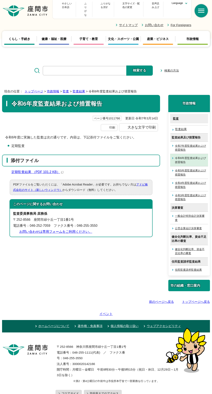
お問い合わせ (154, 17)
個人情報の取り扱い (125, 306)
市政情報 (192, 31)
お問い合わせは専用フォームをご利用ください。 (55, 224)
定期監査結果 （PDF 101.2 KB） (37, 164)
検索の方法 (171, 63)
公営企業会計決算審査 (188, 220)
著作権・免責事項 (90, 306)
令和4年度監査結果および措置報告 (190, 177)
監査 (66, 84)
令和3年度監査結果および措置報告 (190, 189)
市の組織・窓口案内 (185, 278)
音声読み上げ (153, 5)
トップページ (34, 84)
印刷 (112, 120)
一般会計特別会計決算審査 (190, 210)
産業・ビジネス (158, 31)
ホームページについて (53, 306)
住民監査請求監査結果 (188, 262)
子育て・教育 (88, 31)
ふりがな (93, 5)
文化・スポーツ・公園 (123, 31)
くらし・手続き (19, 31)
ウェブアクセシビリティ (164, 306)
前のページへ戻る (161, 294)
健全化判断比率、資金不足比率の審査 (190, 243)
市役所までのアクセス (104, 374)
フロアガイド (70, 374)
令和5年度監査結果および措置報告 (190, 165)
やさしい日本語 (69, 5)
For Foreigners (181, 17)
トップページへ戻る (196, 294)
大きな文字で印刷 (142, 120)
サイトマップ (128, 17)
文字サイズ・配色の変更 (122, 5)
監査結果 (79, 84)
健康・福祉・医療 (54, 31)
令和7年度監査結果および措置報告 (190, 140)
